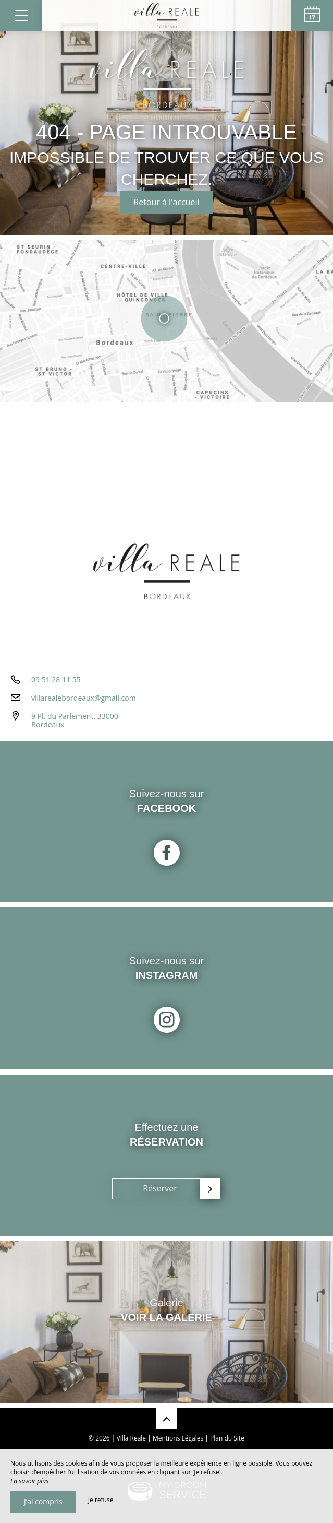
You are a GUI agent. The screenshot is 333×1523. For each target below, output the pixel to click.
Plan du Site (227, 1438)
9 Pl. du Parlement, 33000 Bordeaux (74, 720)
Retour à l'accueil (166, 202)
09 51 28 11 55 (56, 679)
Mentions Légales (178, 1438)
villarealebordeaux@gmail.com (83, 698)
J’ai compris (43, 1501)
